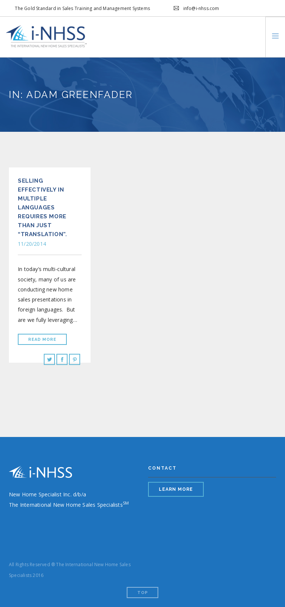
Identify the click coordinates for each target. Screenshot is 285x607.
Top (142, 592)
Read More (42, 339)
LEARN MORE (176, 489)
